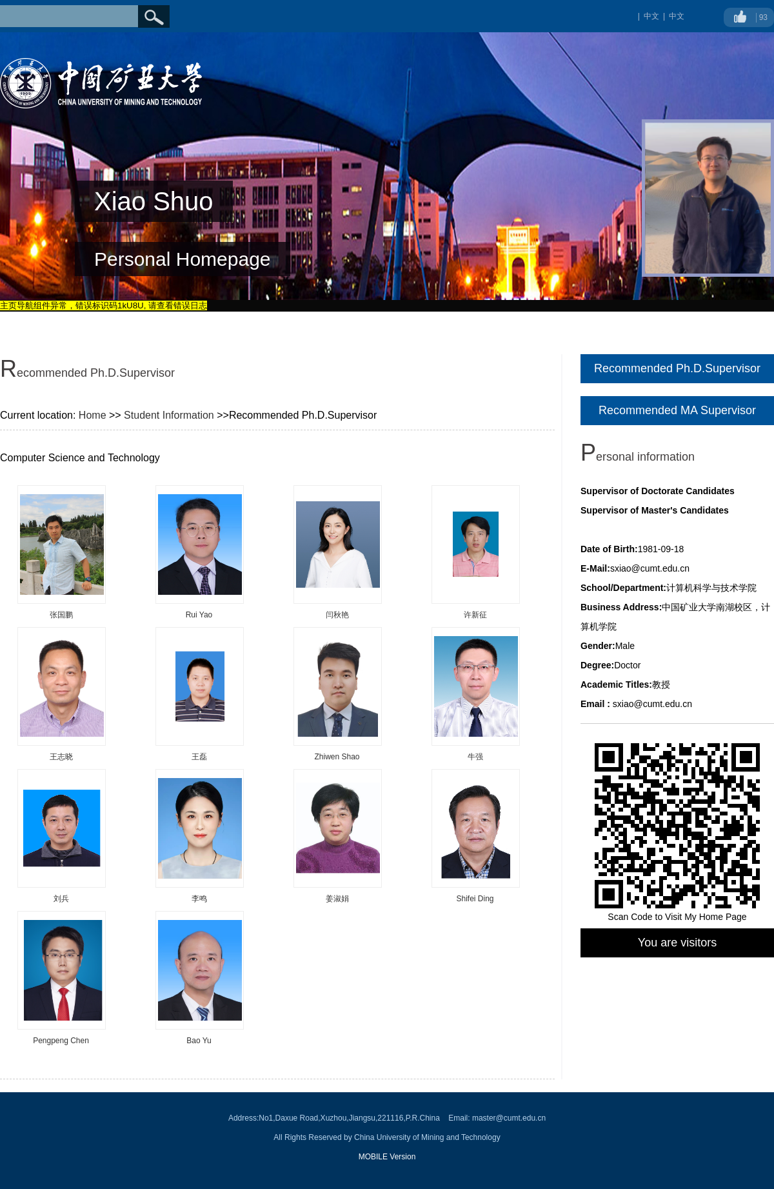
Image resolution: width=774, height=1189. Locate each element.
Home (92, 415)
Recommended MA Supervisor (677, 410)
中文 (676, 16)
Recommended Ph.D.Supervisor (677, 368)
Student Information (169, 415)
